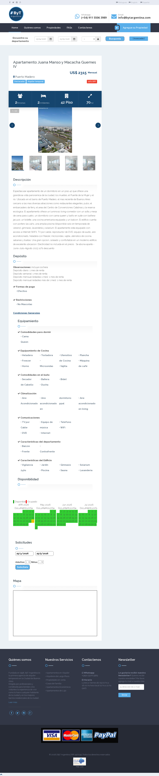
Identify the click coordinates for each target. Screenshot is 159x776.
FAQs (69, 27)
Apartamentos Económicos (58, 687)
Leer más (13, 702)
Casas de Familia (53, 683)
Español (144, 2)
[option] (55, 130)
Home (15, 27)
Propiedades (54, 27)
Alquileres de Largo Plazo (57, 676)
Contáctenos (85, 27)
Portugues (121, 2)
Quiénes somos (32, 27)
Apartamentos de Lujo (56, 690)
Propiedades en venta (56, 680)
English (133, 2)
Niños (34, 562)
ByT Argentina (63, 754)
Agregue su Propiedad (132, 28)
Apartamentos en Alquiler (57, 673)
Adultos (19, 562)
